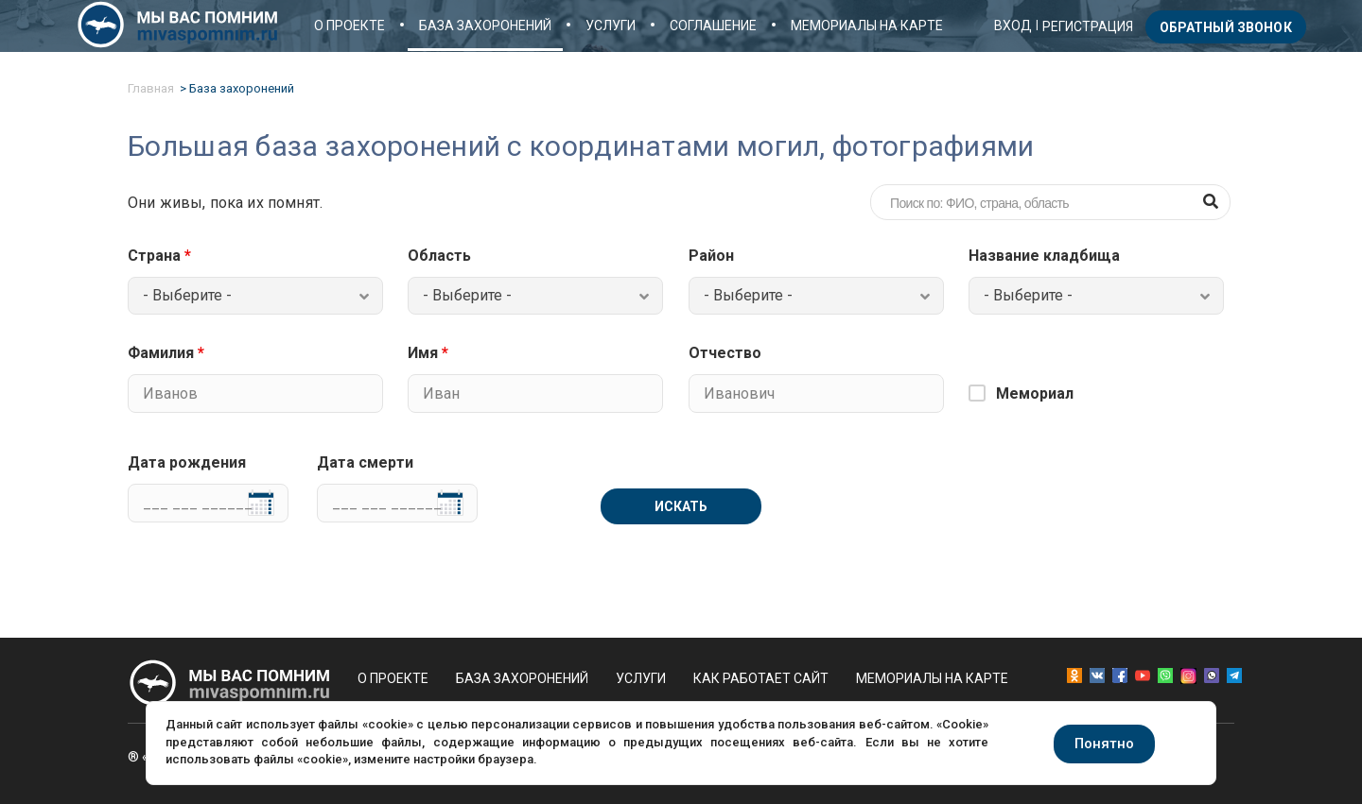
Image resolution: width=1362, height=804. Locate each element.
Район (711, 256)
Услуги (610, 25)
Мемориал (1035, 393)
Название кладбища (1044, 256)
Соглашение (713, 25)
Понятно (1104, 743)
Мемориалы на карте (867, 25)
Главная (151, 88)
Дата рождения (187, 462)
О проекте (349, 25)
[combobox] (255, 296)
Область (439, 256)
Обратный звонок (1226, 27)
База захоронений (485, 25)
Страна (159, 256)
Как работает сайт (761, 678)
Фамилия (166, 353)
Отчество (725, 353)
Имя (428, 353)
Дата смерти (365, 462)
